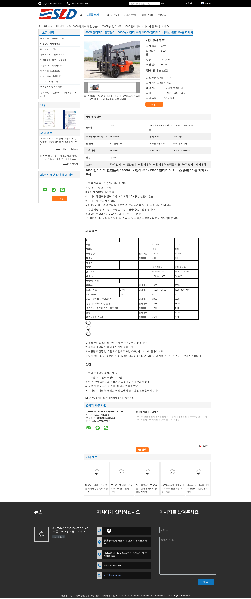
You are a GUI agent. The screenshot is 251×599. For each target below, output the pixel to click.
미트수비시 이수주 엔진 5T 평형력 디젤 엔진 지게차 (198, 488)
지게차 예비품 (46, 81)
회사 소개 (113, 14)
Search (164, 3)
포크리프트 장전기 (49, 87)
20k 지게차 (97, 398)
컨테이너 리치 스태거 (50, 54)
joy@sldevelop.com (52, 3)
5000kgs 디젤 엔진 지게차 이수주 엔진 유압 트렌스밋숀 (172, 488)
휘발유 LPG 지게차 (49, 65)
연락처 (162, 14)
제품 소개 (93, 14)
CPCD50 (129, 398)
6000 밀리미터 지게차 (113, 398)
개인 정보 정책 (67, 595)
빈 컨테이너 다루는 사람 (51, 60)
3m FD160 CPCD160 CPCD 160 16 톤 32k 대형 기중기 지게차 (70, 530)
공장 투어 (130, 14)
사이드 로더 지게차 (49, 76)
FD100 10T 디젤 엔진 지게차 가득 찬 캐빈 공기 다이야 (122, 488)
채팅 (156, 104)
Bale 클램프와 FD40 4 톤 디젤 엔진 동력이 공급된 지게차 (146, 488)
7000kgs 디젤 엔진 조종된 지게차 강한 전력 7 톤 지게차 (96, 488)
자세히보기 (58, 536)
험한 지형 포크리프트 (50, 71)
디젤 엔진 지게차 (63, 26)
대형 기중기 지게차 (49, 38)
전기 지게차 (45, 49)
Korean (209, 3)
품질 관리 (147, 14)
